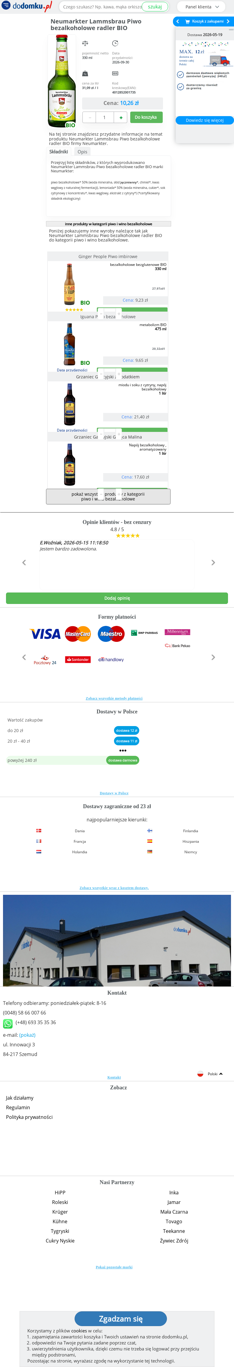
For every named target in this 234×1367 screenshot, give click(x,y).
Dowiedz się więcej (205, 120)
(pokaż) (27, 1131)
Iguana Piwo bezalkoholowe (108, 340)
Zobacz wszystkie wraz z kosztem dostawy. (114, 984)
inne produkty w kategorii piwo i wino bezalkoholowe (108, 223)
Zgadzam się (121, 1318)
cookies (79, 1331)
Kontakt (114, 1173)
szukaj (155, 6)
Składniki (58, 152)
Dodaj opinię (117, 694)
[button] (22, 671)
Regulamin (18, 1203)
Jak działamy (19, 1194)
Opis (82, 152)
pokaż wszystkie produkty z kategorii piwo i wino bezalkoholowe (108, 592)
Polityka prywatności (29, 1213)
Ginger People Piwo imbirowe (108, 256)
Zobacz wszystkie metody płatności (114, 795)
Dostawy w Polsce (114, 889)
